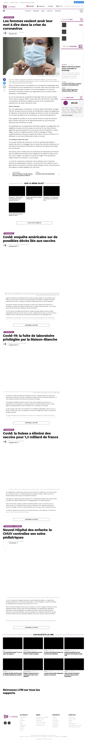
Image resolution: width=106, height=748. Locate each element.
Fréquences (39, 722)
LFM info (54, 719)
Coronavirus (23, 719)
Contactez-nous (14, 2)
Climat (21, 721)
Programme (41, 6)
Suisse (21, 726)
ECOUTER (30, 6)
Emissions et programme (42, 719)
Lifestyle (49, 10)
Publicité (6, 2)
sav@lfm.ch (64, 738)
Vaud (21, 724)
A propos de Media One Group (27, 2)
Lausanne (22, 722)
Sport (21, 732)
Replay (50, 6)
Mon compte (79, 2)
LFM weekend (55, 727)
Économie (22, 729)
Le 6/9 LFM (54, 721)
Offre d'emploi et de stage (75, 727)
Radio (42, 10)
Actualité (28, 10)
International (23, 727)
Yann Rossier (12, 545)
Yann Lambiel (55, 722)
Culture (22, 731)
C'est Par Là (55, 724)
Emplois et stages (40, 726)
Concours (58, 10)
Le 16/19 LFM (55, 726)
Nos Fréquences (72, 726)
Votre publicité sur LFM (74, 729)
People (70, 724)
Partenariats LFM (40, 727)
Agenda (70, 722)
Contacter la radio (41, 724)
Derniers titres (40, 721)
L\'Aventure (55, 729)
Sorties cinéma (72, 721)
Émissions (36, 10)
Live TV (59, 6)
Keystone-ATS (13, 33)
